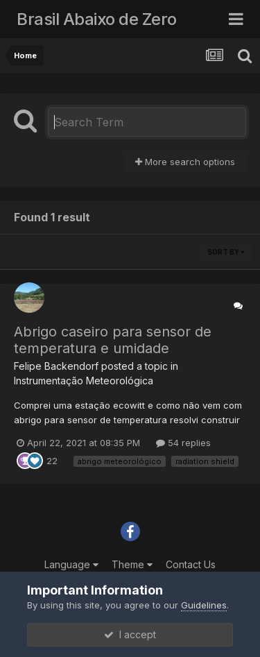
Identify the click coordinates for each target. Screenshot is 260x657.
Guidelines (204, 605)
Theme (132, 564)
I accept (130, 634)
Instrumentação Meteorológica (83, 380)
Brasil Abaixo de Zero (97, 19)
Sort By (226, 252)
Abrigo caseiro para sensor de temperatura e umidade (112, 340)
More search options (185, 161)
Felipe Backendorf (56, 366)
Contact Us (191, 564)
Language (71, 564)
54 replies (183, 442)
